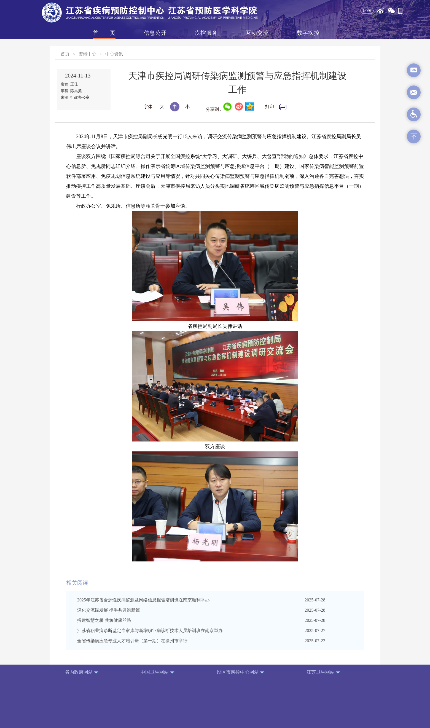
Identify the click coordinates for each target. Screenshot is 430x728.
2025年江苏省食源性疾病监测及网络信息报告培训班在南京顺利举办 (143, 600)
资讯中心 (87, 54)
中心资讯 (114, 54)
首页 (104, 33)
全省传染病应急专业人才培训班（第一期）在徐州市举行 (132, 640)
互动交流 (257, 33)
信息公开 (155, 33)
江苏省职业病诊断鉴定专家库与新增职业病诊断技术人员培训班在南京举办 (150, 630)
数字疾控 (308, 33)
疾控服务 (206, 33)
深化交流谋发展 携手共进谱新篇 (108, 610)
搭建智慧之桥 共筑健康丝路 (104, 620)
